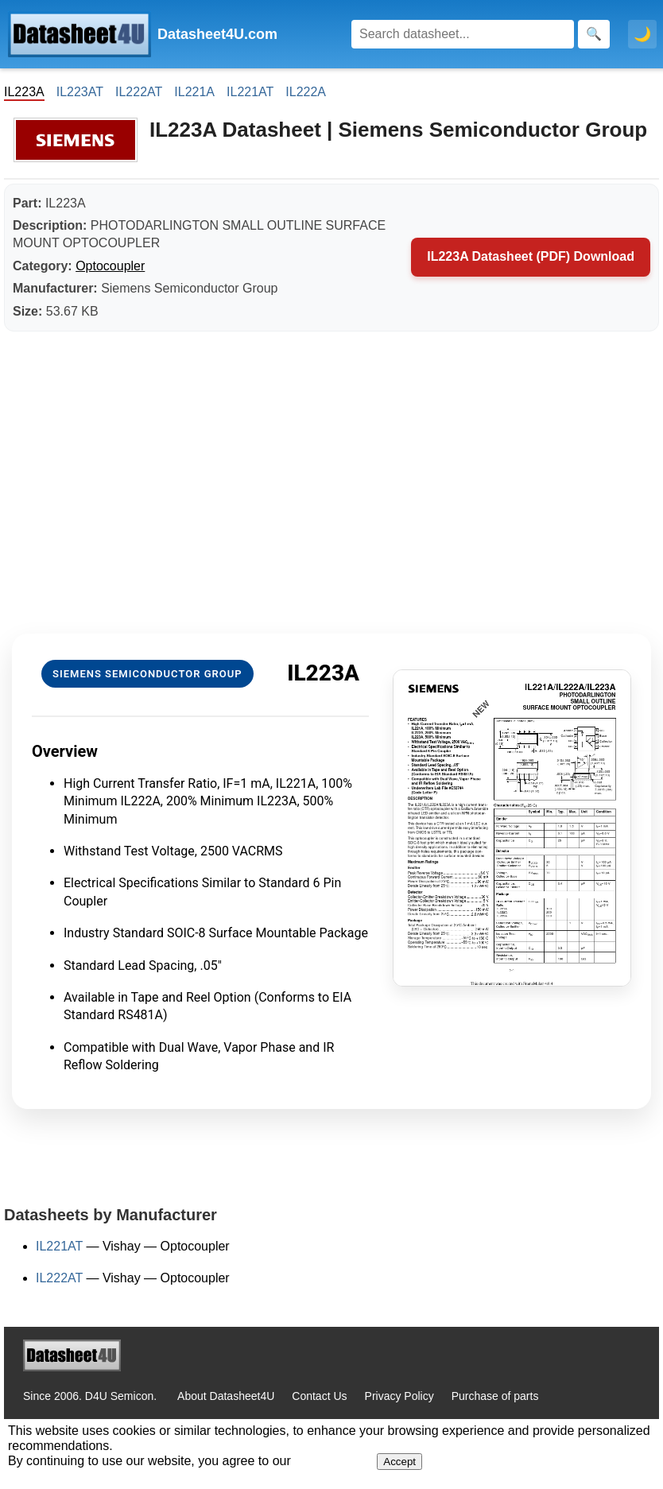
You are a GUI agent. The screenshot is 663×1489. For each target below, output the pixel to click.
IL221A (194, 92)
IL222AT (138, 92)
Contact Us (319, 1396)
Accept (399, 1462)
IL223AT (79, 92)
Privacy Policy (399, 1396)
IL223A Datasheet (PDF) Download (530, 256)
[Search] (462, 34)
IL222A (305, 92)
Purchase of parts (495, 1396)
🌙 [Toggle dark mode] (642, 34)
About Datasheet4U (225, 1396)
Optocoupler (110, 266)
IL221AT (250, 92)
